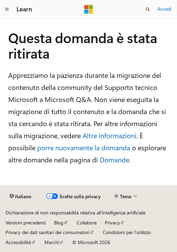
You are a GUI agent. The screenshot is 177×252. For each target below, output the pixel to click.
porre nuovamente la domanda (83, 147)
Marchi (51, 242)
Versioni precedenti (25, 222)
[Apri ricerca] (148, 9)
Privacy (112, 222)
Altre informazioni (109, 135)
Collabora (87, 222)
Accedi (164, 9)
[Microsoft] (88, 9)
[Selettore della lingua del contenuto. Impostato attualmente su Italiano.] (20, 196)
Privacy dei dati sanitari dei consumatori (47, 232)
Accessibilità (18, 242)
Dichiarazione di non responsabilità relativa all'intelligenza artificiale (75, 212)
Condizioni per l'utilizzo (127, 232)
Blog (58, 222)
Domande (114, 159)
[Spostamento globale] (7, 9)
